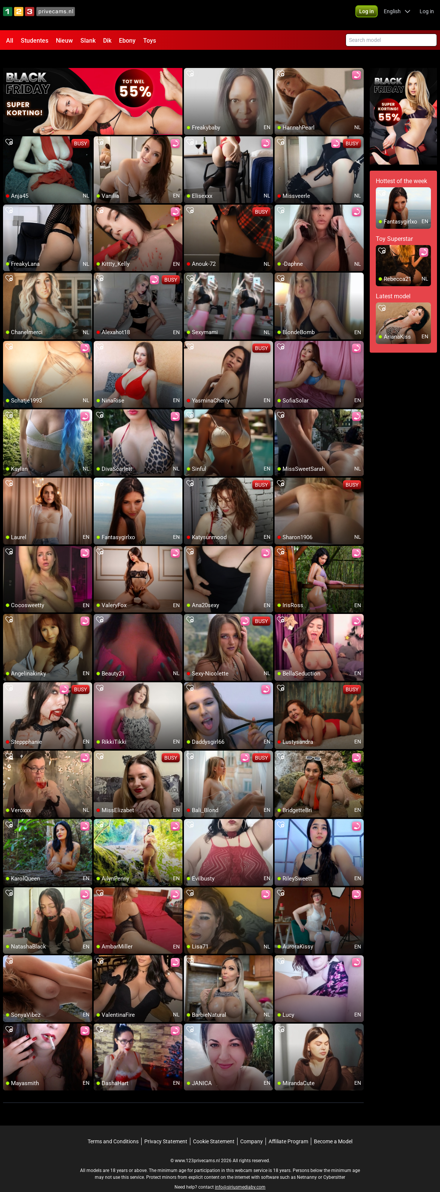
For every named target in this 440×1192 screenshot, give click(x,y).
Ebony (127, 40)
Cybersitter (334, 1163)
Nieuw (64, 40)
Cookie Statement (214, 1128)
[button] (366, 15)
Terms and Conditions (113, 1128)
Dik (107, 40)
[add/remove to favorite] (190, 60)
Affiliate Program (288, 1128)
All (9, 40)
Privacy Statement (165, 1128)
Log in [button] (427, 15)
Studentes (34, 40)
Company (251, 1128)
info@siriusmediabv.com (240, 1173)
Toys (149, 40)
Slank (88, 40)
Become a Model (333, 1128)
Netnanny (307, 1163)
